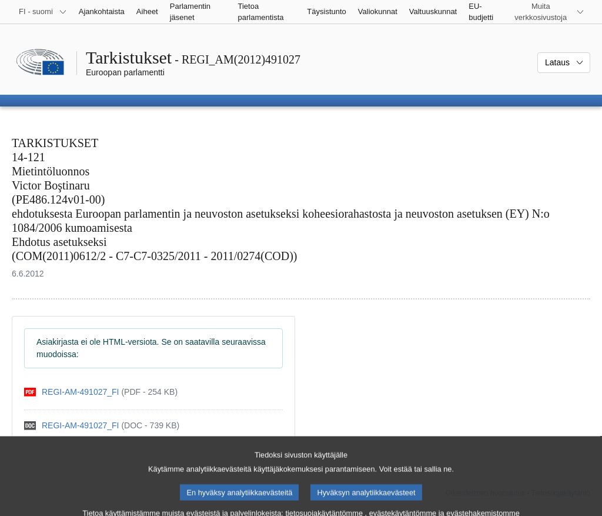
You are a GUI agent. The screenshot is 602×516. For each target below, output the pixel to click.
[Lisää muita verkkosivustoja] (548, 12)
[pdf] (101, 392)
